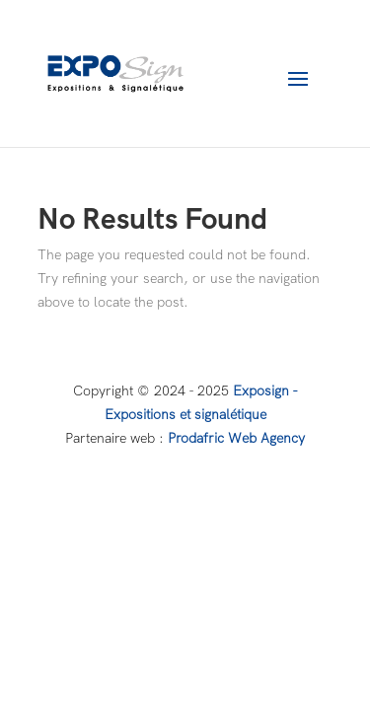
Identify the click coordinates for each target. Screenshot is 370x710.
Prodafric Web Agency (236, 438)
